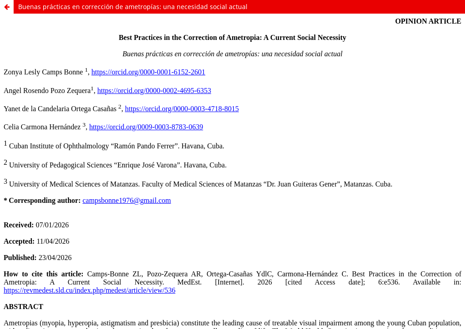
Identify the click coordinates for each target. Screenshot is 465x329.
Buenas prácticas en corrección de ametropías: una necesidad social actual (132, 6)
